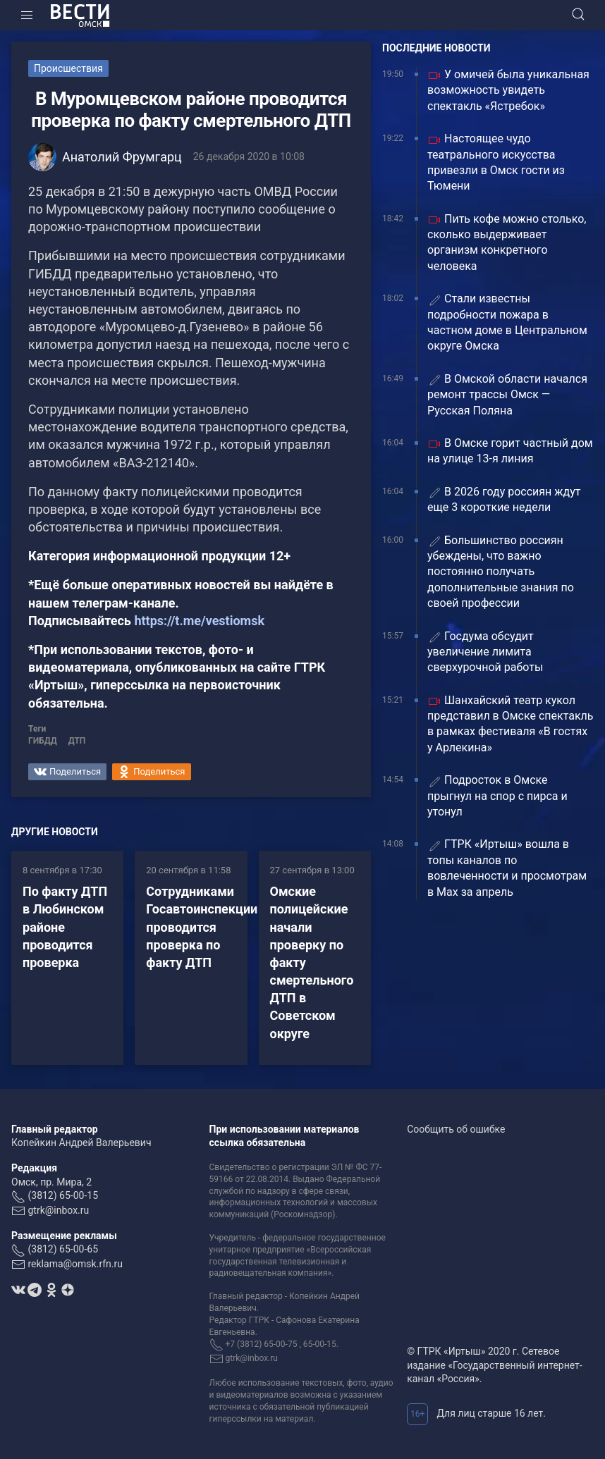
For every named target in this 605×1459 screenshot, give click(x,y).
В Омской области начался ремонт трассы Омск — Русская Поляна (507, 394)
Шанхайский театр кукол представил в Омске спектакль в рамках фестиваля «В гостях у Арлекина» (510, 724)
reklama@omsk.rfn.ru (75, 1263)
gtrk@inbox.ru (58, 1210)
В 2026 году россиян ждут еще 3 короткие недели (503, 499)
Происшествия (68, 68)
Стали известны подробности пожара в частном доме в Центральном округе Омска (507, 322)
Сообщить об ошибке (456, 1129)
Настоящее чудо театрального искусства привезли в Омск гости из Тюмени (496, 162)
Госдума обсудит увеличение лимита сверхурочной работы (486, 652)
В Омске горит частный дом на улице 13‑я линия (510, 450)
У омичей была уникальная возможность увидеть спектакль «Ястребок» (508, 90)
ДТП (77, 741)
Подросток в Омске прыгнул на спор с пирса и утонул (497, 795)
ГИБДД (42, 741)
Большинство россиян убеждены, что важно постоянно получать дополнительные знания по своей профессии (500, 572)
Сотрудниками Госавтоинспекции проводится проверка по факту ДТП (201, 927)
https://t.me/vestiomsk (199, 620)
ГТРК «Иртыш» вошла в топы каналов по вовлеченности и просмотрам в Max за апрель (507, 867)
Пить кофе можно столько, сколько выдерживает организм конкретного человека (507, 242)
